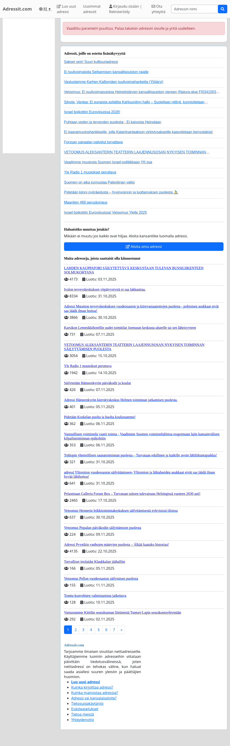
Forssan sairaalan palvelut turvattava (93, 142)
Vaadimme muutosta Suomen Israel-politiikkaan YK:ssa (108, 162)
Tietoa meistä (82, 714)
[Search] (194, 9)
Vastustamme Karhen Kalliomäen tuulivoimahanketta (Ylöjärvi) (113, 82)
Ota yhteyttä (158, 9)
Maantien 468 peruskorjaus (85, 202)
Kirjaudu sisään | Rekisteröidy (125, 9)
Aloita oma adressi (144, 246)
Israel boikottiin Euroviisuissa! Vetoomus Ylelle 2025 (105, 212)
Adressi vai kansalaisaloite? (94, 698)
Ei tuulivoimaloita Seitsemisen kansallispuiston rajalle (106, 72)
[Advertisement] (29, 85)
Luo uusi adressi (66, 9)
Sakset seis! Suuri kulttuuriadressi (91, 62)
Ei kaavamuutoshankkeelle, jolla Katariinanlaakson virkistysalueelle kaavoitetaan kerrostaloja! (138, 132)
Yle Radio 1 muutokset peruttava (90, 172)
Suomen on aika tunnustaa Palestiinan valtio (99, 182)
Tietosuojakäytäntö (87, 703)
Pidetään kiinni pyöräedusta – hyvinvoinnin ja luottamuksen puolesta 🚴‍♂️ (121, 192)
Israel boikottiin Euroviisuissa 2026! (92, 112)
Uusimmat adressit (92, 9)
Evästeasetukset (84, 708)
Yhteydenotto (82, 719)
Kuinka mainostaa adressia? (94, 692)
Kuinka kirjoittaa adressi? (92, 687)
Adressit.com (17, 9)
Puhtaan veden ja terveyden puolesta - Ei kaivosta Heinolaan (112, 122)
